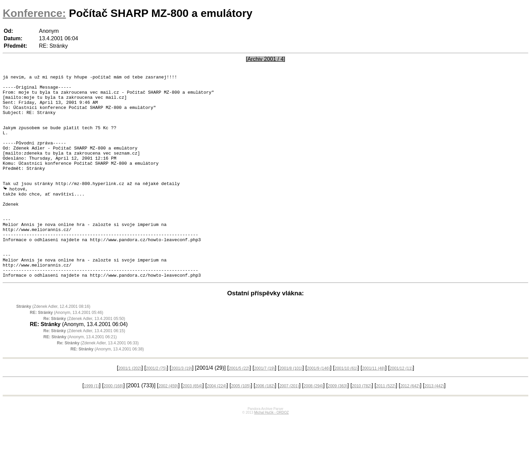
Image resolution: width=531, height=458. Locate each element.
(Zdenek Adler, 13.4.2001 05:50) (84, 359)
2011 (386, 426)
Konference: (34, 13)
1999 (91, 426)
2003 (192, 426)
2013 (434, 426)
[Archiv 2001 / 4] (265, 59)
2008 (313, 426)
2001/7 (264, 408)
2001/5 (239, 408)
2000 (113, 426)
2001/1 (129, 408)
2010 (361, 426)
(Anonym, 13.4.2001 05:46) (66, 352)
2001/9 (318, 408)
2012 (410, 426)
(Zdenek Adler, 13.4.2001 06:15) (84, 371)
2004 (217, 426)
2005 (241, 426)
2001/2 (156, 408)
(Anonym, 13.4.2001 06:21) (80, 377)
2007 (289, 426)
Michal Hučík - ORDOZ (271, 453)
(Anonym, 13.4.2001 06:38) (107, 389)
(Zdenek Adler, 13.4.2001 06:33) (98, 383)
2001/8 (290, 408)
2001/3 (181, 408)
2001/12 (401, 408)
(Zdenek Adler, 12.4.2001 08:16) (53, 346)
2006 (265, 426)
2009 (337, 426)
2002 (168, 426)
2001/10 (346, 408)
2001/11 (373, 408)
